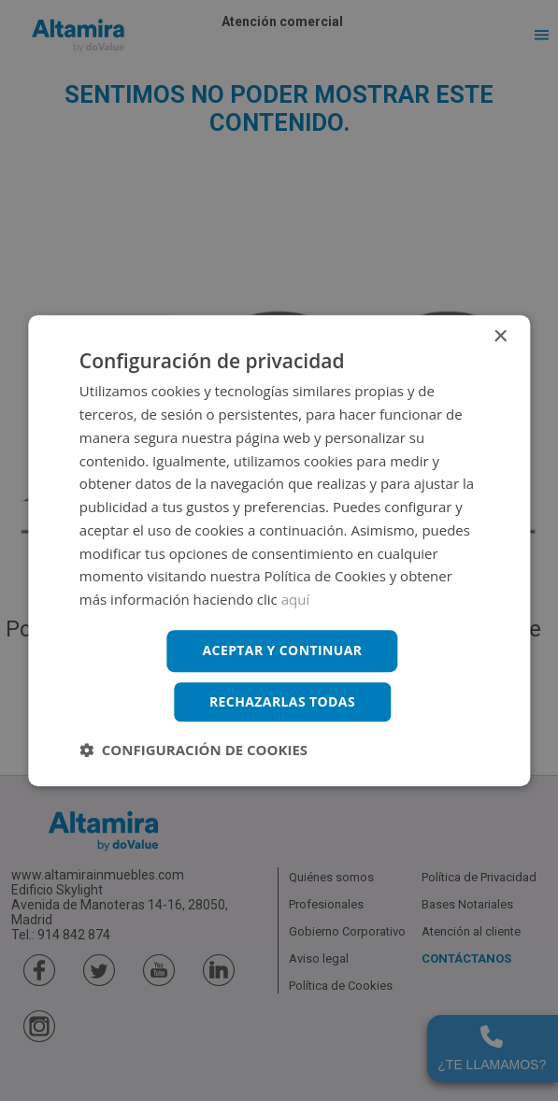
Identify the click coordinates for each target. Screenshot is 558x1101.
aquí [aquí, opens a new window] (295, 599)
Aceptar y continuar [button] (283, 650)
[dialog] (279, 550)
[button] (193, 749)
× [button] (500, 337)
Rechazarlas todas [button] (282, 701)
